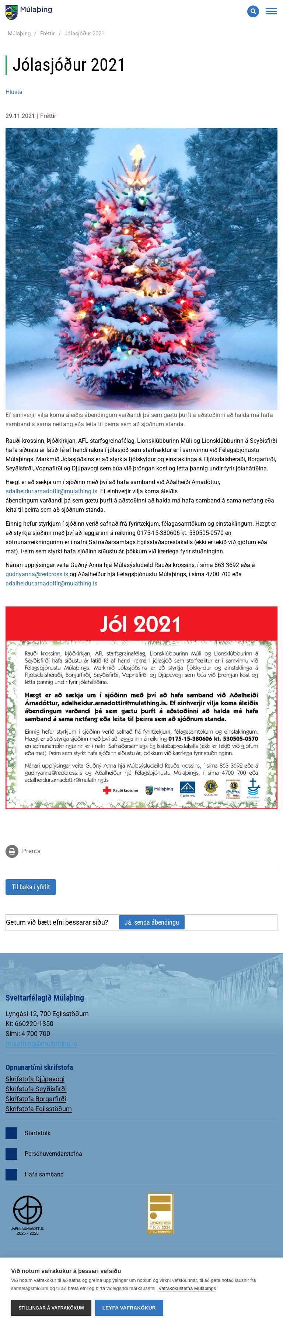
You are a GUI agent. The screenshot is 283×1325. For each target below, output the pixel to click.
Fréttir (47, 33)
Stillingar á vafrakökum (51, 1308)
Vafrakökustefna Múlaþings (187, 1288)
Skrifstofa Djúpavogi (35, 1079)
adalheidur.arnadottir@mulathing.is (51, 491)
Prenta (31, 851)
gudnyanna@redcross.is (37, 574)
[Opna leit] (253, 11)
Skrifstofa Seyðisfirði (36, 1089)
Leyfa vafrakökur (129, 1308)
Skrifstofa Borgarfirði (36, 1099)
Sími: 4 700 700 (28, 1033)
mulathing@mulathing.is (41, 1043)
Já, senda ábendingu (152, 922)
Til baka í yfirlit (31, 887)
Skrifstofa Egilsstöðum (39, 1109)
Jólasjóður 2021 (84, 33)
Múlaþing (19, 33)
